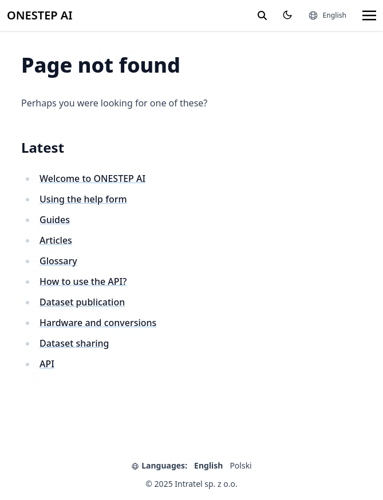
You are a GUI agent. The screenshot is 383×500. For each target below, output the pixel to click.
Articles (56, 240)
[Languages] (327, 15)
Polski (240, 465)
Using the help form (83, 199)
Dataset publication (82, 302)
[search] (262, 15)
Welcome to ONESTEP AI (92, 178)
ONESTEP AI (40, 15)
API (47, 364)
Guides (55, 219)
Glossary (58, 261)
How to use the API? (83, 281)
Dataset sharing (74, 343)
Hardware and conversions (98, 322)
